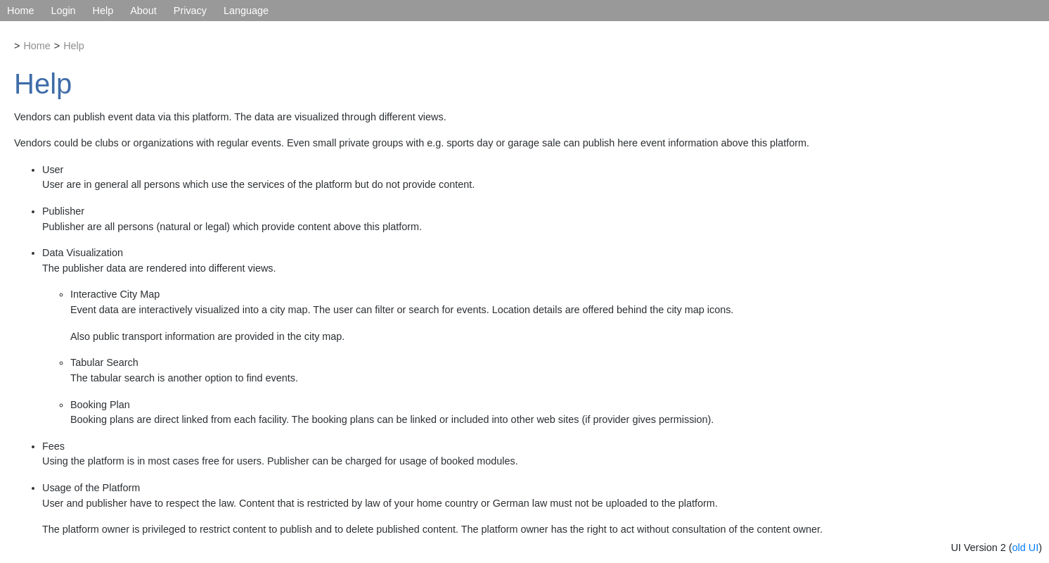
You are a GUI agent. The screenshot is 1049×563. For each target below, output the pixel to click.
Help (103, 10)
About (143, 10)
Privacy (190, 10)
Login (63, 10)
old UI (1025, 547)
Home (20, 10)
